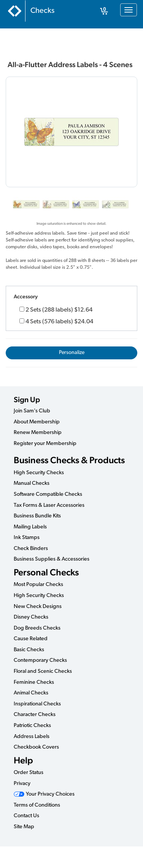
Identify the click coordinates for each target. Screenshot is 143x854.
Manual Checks (31, 483)
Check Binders (31, 549)
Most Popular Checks (38, 585)
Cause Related (31, 639)
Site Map (24, 827)
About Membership (37, 422)
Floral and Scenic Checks (43, 671)
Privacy (22, 784)
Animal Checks (31, 693)
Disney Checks (31, 617)
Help (23, 760)
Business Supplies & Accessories (51, 559)
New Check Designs (38, 607)
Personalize (71, 353)
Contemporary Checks (40, 660)
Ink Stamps (27, 538)
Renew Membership (38, 433)
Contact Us (26, 816)
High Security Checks (39, 473)
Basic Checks (29, 650)
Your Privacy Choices (44, 794)
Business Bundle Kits (37, 516)
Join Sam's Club (32, 411)
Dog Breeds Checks (37, 628)
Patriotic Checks (32, 726)
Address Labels (31, 737)
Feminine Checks (34, 682)
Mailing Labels (30, 527)
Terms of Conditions (37, 805)
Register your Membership (45, 444)
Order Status (28, 773)
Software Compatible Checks (48, 494)
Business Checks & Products (69, 459)
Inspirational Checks (37, 704)
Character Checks (35, 715)
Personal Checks (46, 572)
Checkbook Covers (36, 747)
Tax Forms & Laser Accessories (49, 505)
